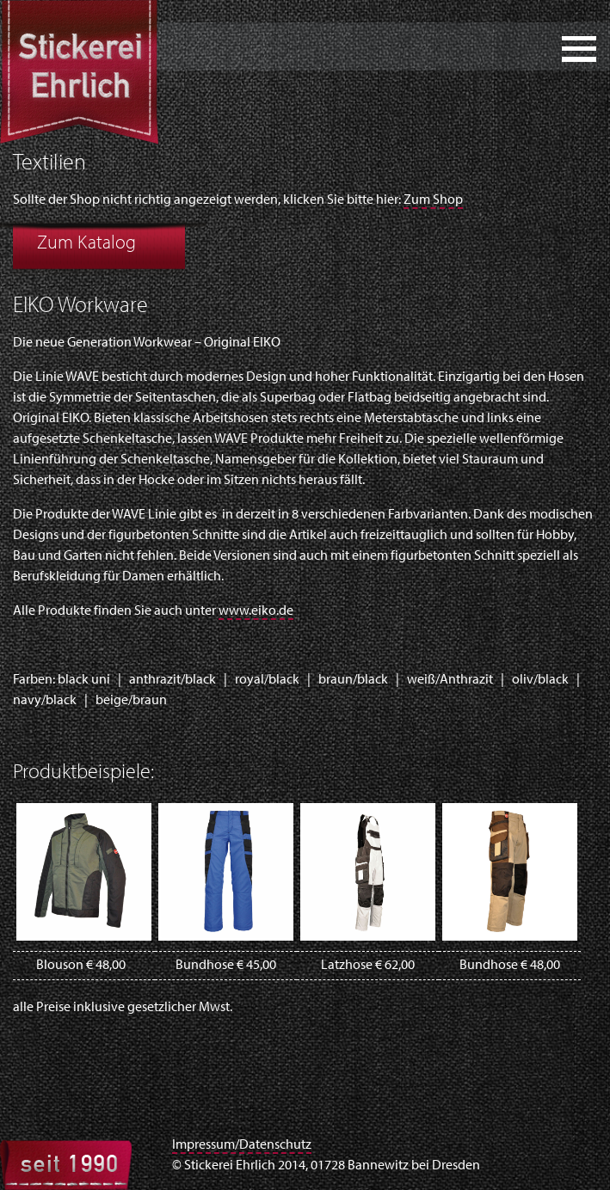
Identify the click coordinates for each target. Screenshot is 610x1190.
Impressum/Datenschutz (241, 1145)
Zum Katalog (86, 244)
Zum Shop (433, 200)
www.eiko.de (256, 611)
